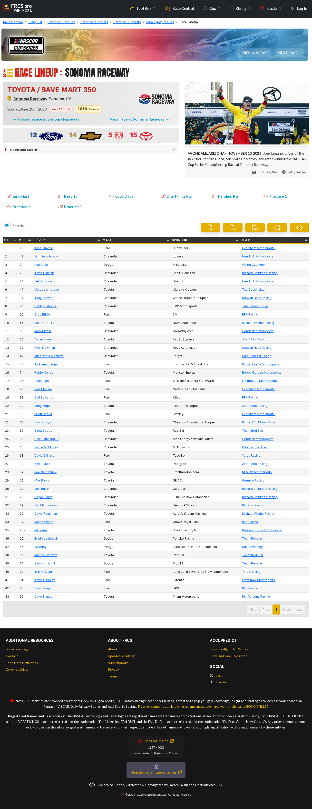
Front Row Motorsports (258, 580)
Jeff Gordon (43, 281)
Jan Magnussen (45, 505)
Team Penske (252, 538)
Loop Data (121, 196)
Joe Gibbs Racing (254, 339)
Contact (12, 656)
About (112, 649)
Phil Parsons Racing (256, 596)
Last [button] (299, 609)
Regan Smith (43, 497)
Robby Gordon (44, 372)
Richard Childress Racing (260, 273)
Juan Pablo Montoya (49, 356)
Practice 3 (70, 207)
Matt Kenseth (43, 522)
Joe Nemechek (45, 472)
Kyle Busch (42, 464)
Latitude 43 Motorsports (259, 381)
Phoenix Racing (253, 505)
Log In (299, 7)
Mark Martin (42, 331)
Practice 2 (18, 207)
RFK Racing (250, 314)
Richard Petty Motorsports (261, 364)
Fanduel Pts (225, 196)
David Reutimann (46, 513)
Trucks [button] (269, 7)
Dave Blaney (43, 596)
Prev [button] (266, 609)
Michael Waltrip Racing (258, 323)
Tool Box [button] (141, 7)
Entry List (18, 196)
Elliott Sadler (43, 414)
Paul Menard (43, 389)
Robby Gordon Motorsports (262, 372)
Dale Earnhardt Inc (255, 447)
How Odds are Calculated (228, 656)
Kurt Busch (41, 264)
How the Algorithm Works (229, 649)
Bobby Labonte (45, 306)
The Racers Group (255, 306)
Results (67, 196)
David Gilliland (44, 455)
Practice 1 (275, 196)
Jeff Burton (42, 489)
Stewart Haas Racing (257, 298)
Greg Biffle (42, 314)
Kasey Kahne (43, 248)
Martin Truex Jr (45, 323)
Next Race (288, 53)
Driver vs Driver (17, 669)
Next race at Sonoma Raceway (138, 119)
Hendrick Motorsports (257, 256)
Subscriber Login (18, 649)
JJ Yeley (40, 547)
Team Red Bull (252, 430)
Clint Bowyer (43, 422)
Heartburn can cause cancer (156, 772)
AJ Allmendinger (46, 364)
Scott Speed (43, 430)
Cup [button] (210, 7)
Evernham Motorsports (258, 248)
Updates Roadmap (121, 656)
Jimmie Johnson (46, 256)
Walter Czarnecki (254, 264)
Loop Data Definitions (22, 663)
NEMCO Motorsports (257, 472)
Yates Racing (251, 455)
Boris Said (41, 381)
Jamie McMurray (46, 447)
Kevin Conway (44, 580)
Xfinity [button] (238, 7)
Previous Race (255, 53)
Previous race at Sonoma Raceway (48, 119)
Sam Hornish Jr (45, 563)
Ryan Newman (44, 347)
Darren (218, 682)
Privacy (113, 669)
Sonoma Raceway (30, 98)
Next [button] (286, 609)
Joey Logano (43, 406)
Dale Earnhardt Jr (46, 439)
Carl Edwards (43, 397)
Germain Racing (253, 480)
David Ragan (43, 588)
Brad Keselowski (46, 538)
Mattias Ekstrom (45, 555)
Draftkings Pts (176, 196)
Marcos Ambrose (46, 289)
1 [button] (276, 609)
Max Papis (41, 480)
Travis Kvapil (43, 571)
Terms (112, 676)
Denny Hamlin (44, 339)
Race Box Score (20, 149)
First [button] (253, 609)
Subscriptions (118, 663)
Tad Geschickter (254, 289)
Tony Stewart (43, 298)
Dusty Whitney (252, 547)
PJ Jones (41, 530)
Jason (217, 675)
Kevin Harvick (44, 273)
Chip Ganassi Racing (256, 356)
